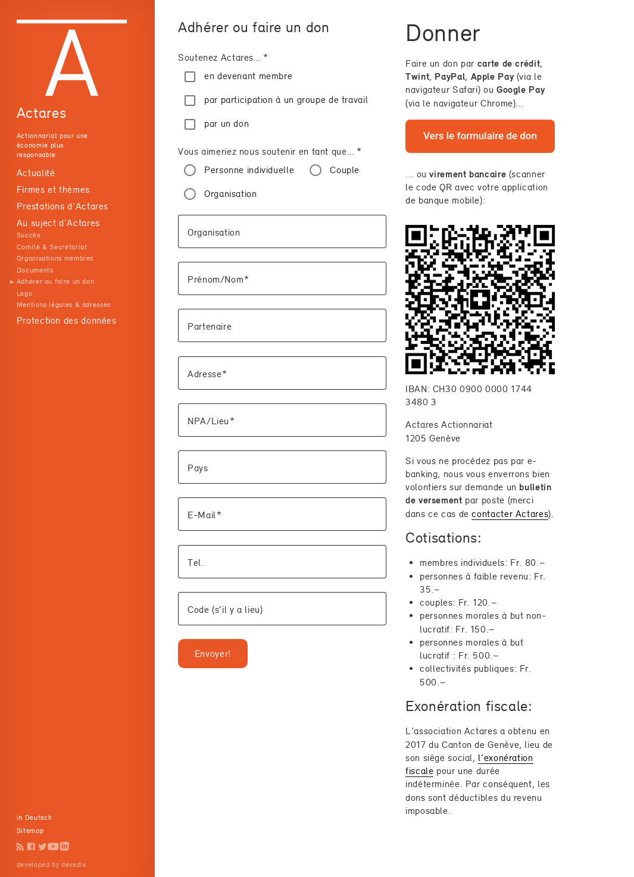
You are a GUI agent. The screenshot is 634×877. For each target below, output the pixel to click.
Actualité (36, 172)
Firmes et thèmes (53, 189)
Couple (345, 170)
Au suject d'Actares (58, 222)
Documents (35, 270)
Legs (24, 293)
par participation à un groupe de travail (286, 99)
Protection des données (67, 320)
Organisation (230, 193)
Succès (28, 235)
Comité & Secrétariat (52, 247)
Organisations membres (55, 258)
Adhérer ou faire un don (56, 281)
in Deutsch (34, 817)
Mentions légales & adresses (64, 304)
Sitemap (30, 830)
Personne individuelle (249, 170)
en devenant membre (248, 76)
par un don (226, 123)
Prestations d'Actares (62, 206)
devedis (73, 864)
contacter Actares (509, 513)
